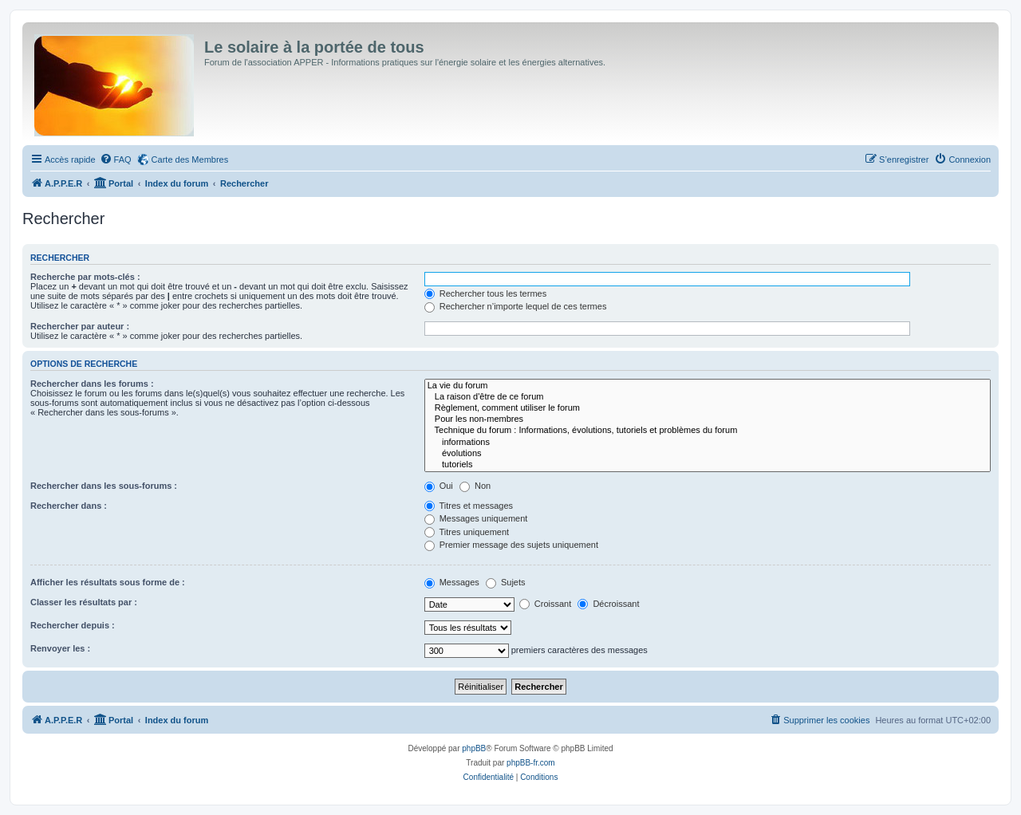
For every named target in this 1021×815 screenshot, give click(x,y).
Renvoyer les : (60, 648)
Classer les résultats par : (83, 602)
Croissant (545, 603)
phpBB (474, 748)
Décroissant (608, 603)
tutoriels (707, 464)
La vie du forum (707, 386)
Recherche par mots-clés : (85, 277)
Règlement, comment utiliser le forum (707, 408)
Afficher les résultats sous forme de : (107, 582)
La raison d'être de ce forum (707, 397)
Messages (451, 582)
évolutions (707, 453)
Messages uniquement (476, 518)
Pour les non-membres (707, 419)
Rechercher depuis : (72, 625)
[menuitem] (116, 159)
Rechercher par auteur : (79, 326)
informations (707, 442)
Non (475, 485)
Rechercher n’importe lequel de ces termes (515, 306)
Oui (438, 485)
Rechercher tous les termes (485, 293)
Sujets (506, 582)
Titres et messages (468, 505)
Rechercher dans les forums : (92, 383)
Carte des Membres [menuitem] (190, 159)
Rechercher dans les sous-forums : (103, 485)
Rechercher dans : (68, 505)
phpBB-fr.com (531, 762)
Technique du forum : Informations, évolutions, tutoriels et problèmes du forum (707, 430)
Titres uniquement (467, 532)
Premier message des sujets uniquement (511, 544)
